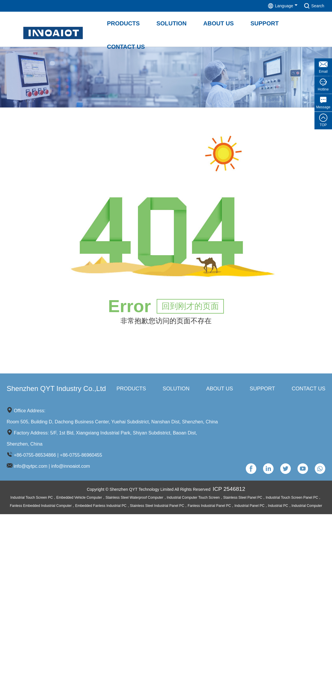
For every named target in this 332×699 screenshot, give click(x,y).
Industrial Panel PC (249, 507)
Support (262, 389)
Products (131, 389)
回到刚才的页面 (190, 307)
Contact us (308, 389)
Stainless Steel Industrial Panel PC (157, 507)
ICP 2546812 (230, 490)
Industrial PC (278, 507)
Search (310, 6)
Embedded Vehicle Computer (79, 499)
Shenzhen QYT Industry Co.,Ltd (56, 389)
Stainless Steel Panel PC (242, 499)
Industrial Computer (307, 507)
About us (219, 389)
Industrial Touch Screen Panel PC (292, 499)
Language (268, 6)
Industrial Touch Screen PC (32, 499)
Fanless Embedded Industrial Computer (41, 507)
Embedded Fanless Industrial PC (100, 507)
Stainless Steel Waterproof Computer (134, 499)
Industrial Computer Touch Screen (193, 499)
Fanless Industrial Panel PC (209, 507)
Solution (176, 389)
